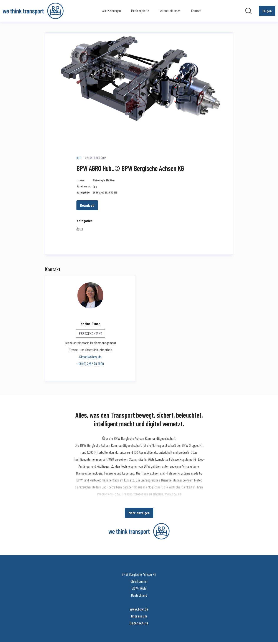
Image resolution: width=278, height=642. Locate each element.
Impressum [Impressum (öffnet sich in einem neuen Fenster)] (139, 616)
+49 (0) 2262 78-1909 (90, 363)
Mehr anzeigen (139, 512)
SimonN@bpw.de (90, 356)
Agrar (79, 228)
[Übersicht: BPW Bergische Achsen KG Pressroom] (33, 11)
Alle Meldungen (111, 10)
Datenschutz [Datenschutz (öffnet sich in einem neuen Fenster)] (139, 622)
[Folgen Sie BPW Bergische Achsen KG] (267, 11)
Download (87, 205)
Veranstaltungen (169, 10)
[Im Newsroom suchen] (248, 10)
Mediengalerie (140, 10)
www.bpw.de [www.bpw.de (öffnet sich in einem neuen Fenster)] (139, 609)
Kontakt (196, 10)
